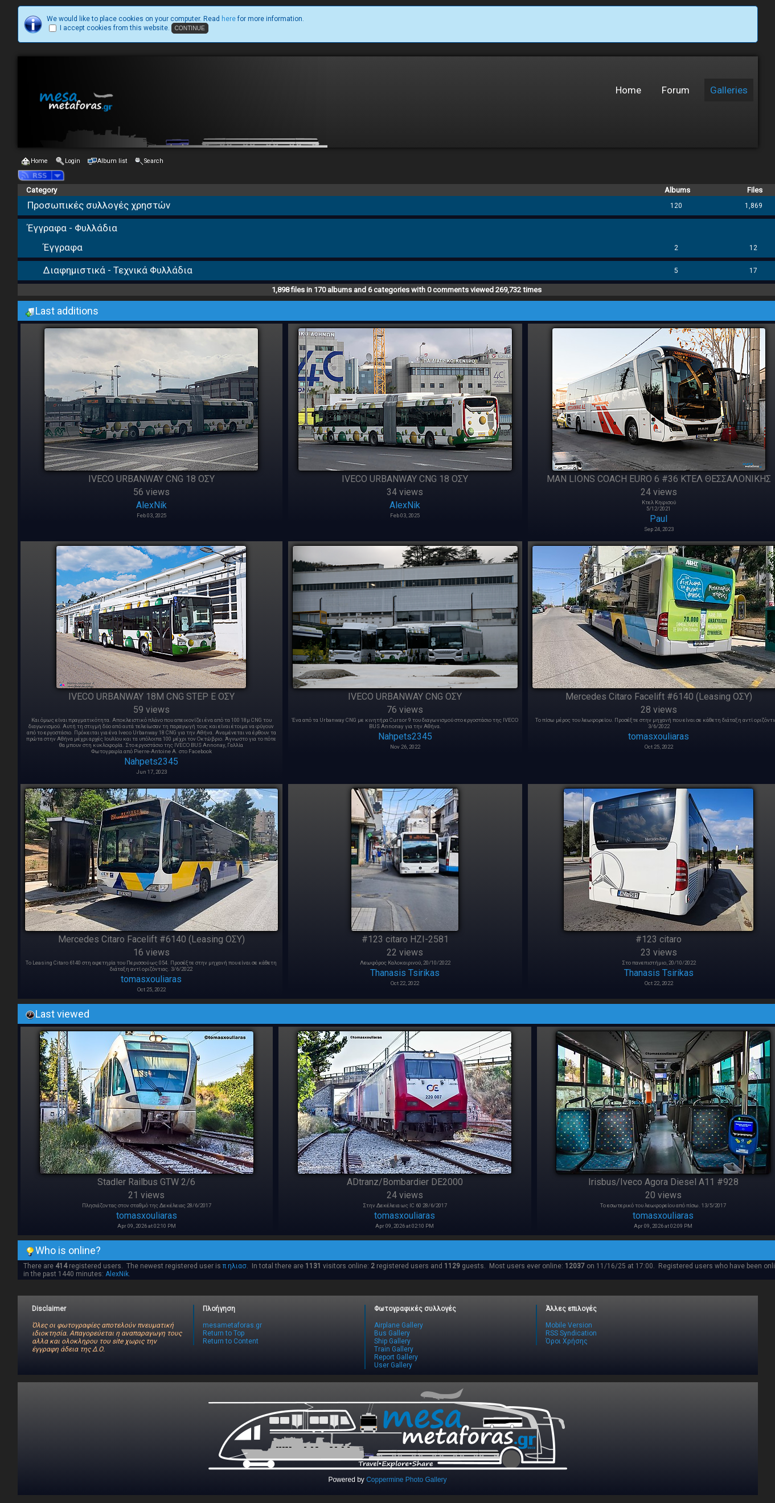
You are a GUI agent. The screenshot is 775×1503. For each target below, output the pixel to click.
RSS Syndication (571, 1333)
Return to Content (231, 1341)
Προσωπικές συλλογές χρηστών (98, 205)
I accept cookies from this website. (115, 28)
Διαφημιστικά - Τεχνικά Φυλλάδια (117, 270)
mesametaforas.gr (232, 1325)
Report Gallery (396, 1357)
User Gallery (393, 1365)
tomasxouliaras (658, 736)
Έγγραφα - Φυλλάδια (72, 228)
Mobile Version (569, 1325)
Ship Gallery (392, 1341)
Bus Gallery (392, 1333)
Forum (676, 90)
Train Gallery (393, 1349)
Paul (658, 518)
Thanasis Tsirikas (405, 972)
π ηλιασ (235, 1266)
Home (628, 90)
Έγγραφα (63, 247)
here (229, 19)
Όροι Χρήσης (567, 1341)
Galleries (729, 90)
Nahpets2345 (151, 761)
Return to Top (223, 1333)
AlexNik (151, 505)
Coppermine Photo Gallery (406, 1480)
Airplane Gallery (398, 1325)
